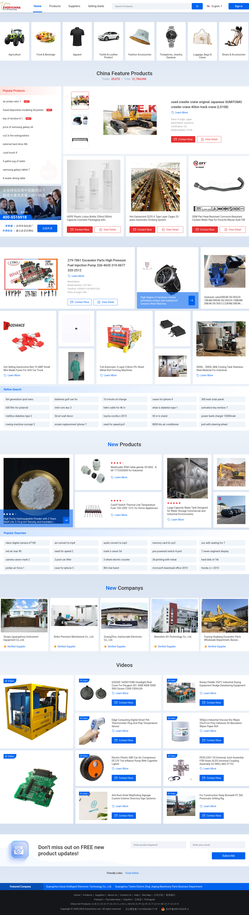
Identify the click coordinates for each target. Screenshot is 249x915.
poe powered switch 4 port (167, 551)
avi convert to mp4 (65, 542)
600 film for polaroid (17, 407)
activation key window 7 (214, 407)
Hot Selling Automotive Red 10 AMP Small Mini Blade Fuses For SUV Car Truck (27, 369)
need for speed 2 (64, 551)
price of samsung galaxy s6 (18, 127)
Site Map (146, 895)
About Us (112, 895)
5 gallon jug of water (14, 161)
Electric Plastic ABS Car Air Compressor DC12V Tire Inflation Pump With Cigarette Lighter (134, 760)
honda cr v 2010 (210, 568)
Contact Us (125, 895)
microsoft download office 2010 (170, 568)
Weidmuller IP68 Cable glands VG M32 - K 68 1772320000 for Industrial (134, 469)
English (214, 6)
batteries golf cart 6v (66, 399)
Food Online (132, 873)
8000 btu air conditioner (165, 424)
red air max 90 (14, 551)
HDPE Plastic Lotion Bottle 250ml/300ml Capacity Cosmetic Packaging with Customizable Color (89, 218)
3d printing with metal (164, 559)
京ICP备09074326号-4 (175, 909)
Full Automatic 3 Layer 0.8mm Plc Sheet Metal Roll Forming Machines (122, 369)
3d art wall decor (64, 416)
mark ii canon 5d (113, 551)
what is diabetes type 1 (165, 407)
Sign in (239, 6)
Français (98, 899)
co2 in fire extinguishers (16, 135)
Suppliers (74, 6)
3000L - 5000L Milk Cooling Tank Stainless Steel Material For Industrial (219, 369)
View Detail (209, 139)
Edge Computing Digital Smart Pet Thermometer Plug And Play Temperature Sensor (134, 723)
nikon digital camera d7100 (21, 542)
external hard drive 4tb (15, 144)
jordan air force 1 (15, 568)
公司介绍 (158, 895)
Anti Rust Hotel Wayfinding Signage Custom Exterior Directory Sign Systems (134, 797)
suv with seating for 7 (213, 542)
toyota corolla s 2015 (115, 416)
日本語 (138, 899)
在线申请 (47, 228)
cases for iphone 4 (162, 399)
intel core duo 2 (63, 407)
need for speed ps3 (114, 424)
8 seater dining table (14, 178)
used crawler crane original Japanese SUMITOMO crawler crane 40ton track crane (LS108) (206, 104)
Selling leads (96, 6)
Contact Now (183, 139)
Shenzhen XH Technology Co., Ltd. (173, 636)
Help (136, 895)
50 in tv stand (159, 416)
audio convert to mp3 (115, 542)
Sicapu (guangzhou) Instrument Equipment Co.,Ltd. (21, 638)
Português (149, 899)
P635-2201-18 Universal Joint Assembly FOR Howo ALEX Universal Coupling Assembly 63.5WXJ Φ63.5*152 (222, 760)
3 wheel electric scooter (117, 559)
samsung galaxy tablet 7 (16, 169)
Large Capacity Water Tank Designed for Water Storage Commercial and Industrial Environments (187, 511)
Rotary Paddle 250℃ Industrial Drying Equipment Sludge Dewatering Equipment (222, 684)
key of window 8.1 (13, 118)
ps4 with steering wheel (214, 424)
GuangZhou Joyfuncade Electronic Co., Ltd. (123, 638)
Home (37, 6)
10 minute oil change (115, 399)
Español (127, 899)
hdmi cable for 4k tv (114, 407)
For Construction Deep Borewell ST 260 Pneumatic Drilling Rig (221, 797)
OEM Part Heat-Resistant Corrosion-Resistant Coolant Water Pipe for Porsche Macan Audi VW (218, 218)
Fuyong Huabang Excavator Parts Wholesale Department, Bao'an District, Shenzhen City (222, 638)
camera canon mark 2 (18, 559)
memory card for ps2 (164, 542)
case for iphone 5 (64, 568)
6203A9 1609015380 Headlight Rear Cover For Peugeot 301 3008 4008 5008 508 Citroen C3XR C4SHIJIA (134, 685)
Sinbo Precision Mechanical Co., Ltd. (74, 636)
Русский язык (113, 899)
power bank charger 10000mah (218, 416)
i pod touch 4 (10, 152)
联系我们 (170, 895)
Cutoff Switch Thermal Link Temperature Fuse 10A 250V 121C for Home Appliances (134, 506)
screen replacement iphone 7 (71, 424)
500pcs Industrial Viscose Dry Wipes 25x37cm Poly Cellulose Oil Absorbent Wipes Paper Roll (221, 723)
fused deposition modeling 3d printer (23, 110)
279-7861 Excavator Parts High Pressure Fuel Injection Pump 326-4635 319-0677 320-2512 (97, 265)
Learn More (179, 112)
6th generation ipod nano (19, 399)
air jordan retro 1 (12, 101)
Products (55, 6)
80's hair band (111, 568)
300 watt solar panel (212, 399)
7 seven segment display (215, 551)
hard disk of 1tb (210, 559)
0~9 (176, 904)
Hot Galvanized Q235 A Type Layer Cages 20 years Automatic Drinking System (154, 218)
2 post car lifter (63, 559)
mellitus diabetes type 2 (19, 416)
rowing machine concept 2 (20, 424)
